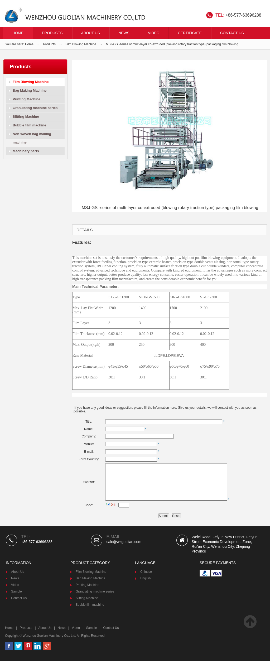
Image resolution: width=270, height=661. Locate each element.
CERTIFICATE (190, 33)
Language (145, 563)
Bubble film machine (29, 125)
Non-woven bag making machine (32, 138)
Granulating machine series (35, 108)
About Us (90, 33)
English (145, 578)
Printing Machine (26, 99)
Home (17, 33)
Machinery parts (26, 151)
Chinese (146, 572)
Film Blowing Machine (80, 44)
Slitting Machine (26, 117)
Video (15, 585)
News (123, 33)
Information (18, 563)
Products (52, 33)
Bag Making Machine (30, 90)
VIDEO (154, 33)
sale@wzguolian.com (123, 542)
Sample (16, 591)
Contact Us (232, 33)
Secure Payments (218, 563)
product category (90, 563)
